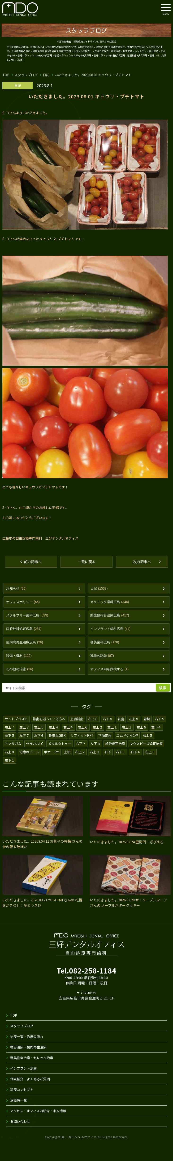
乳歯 (121, 718)
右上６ (142, 727)
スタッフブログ (26, 74)
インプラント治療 (23, 1068)
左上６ (83, 727)
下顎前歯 (105, 735)
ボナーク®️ (51, 751)
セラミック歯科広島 (109, 601)
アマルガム (13, 743)
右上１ (127, 727)
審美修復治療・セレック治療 (31, 1057)
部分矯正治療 (115, 743)
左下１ (10, 760)
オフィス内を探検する (109, 669)
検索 (163, 688)
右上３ (95, 751)
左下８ (95, 743)
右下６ (93, 718)
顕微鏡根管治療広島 (109, 615)
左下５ (10, 735)
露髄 (147, 718)
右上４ (68, 727)
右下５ (160, 718)
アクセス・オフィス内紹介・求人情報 (38, 1110)
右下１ (121, 751)
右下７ (81, 743)
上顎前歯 (77, 718)
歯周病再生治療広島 (24, 642)
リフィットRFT (82, 735)
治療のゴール (29, 751)
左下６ (39, 735)
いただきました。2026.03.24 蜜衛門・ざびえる (127, 841)
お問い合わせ (20, 1121)
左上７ (24, 727)
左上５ (39, 727)
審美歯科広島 (104, 642)
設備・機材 (19, 655)
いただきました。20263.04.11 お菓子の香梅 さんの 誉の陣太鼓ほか (42, 844)
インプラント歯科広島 (110, 628)
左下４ (156, 727)
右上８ (10, 751)
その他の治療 (19, 669)
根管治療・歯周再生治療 (28, 1047)
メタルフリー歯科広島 (27, 615)
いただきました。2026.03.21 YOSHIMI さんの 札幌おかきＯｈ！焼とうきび (42, 902)
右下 (107, 751)
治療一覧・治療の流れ (26, 1036)
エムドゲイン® (127, 735)
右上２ (80, 751)
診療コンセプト (21, 1089)
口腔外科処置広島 (24, 628)
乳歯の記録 (102, 655)
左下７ (24, 735)
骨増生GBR (57, 735)
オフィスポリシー (23, 601)
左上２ (98, 727)
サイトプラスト (16, 718)
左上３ (150, 751)
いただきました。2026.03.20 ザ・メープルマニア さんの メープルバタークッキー (128, 902)
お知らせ (16, 588)
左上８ (134, 718)
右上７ (10, 727)
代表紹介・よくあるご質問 (30, 1079)
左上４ (54, 727)
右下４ (135, 751)
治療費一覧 (18, 1100)
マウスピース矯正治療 (146, 743)
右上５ (148, 735)
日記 (46, 74)
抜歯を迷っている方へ (49, 718)
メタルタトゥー (59, 743)
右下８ (108, 718)
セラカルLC (34, 743)
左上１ (112, 727)
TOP (5, 74)
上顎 (67, 751)
